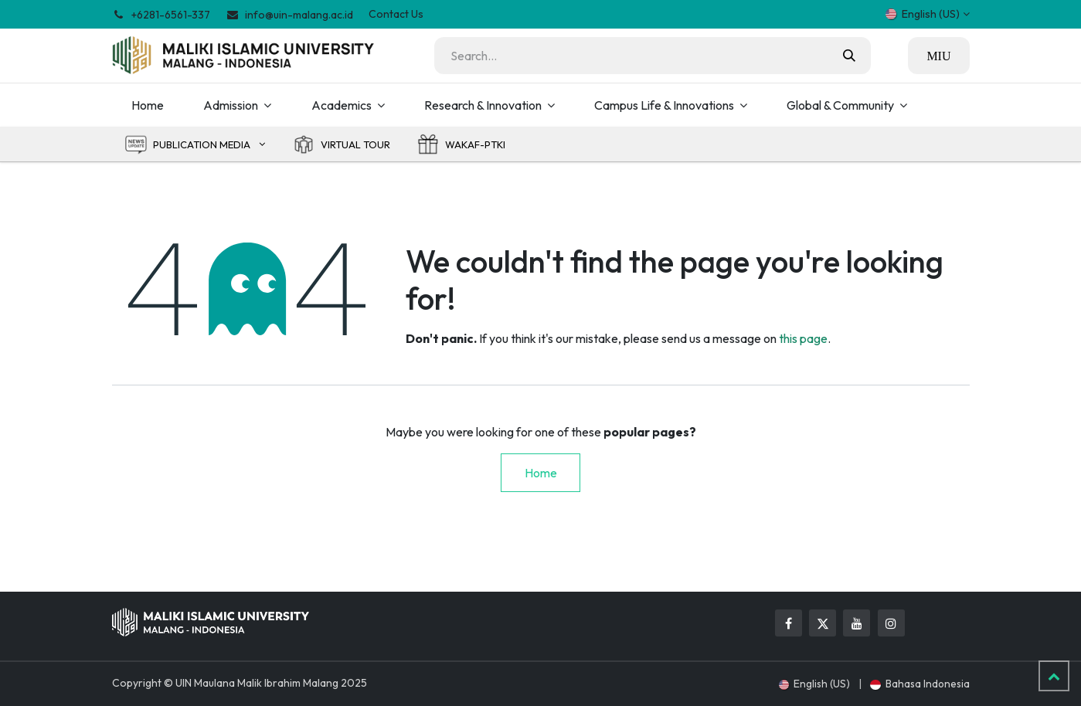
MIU (938, 55)
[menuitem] (148, 105)
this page (803, 338)
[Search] (849, 55)
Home (541, 472)
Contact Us (396, 14)
